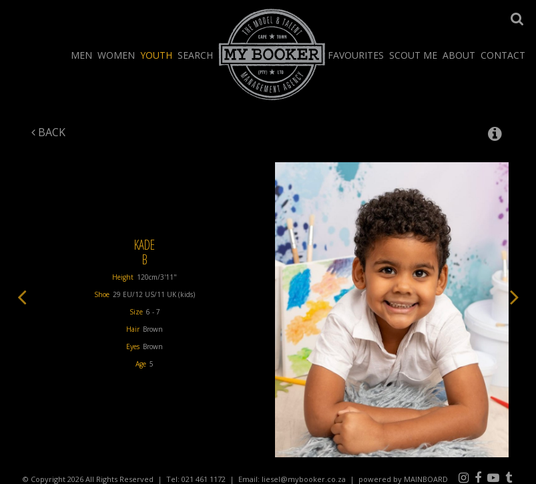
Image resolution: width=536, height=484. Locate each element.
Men (81, 55)
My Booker (272, 54)
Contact (503, 55)
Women (116, 55)
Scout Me (413, 55)
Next (515, 296)
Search (195, 55)
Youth (156, 55)
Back (48, 132)
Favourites (356, 55)
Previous (22, 296)
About (459, 55)
